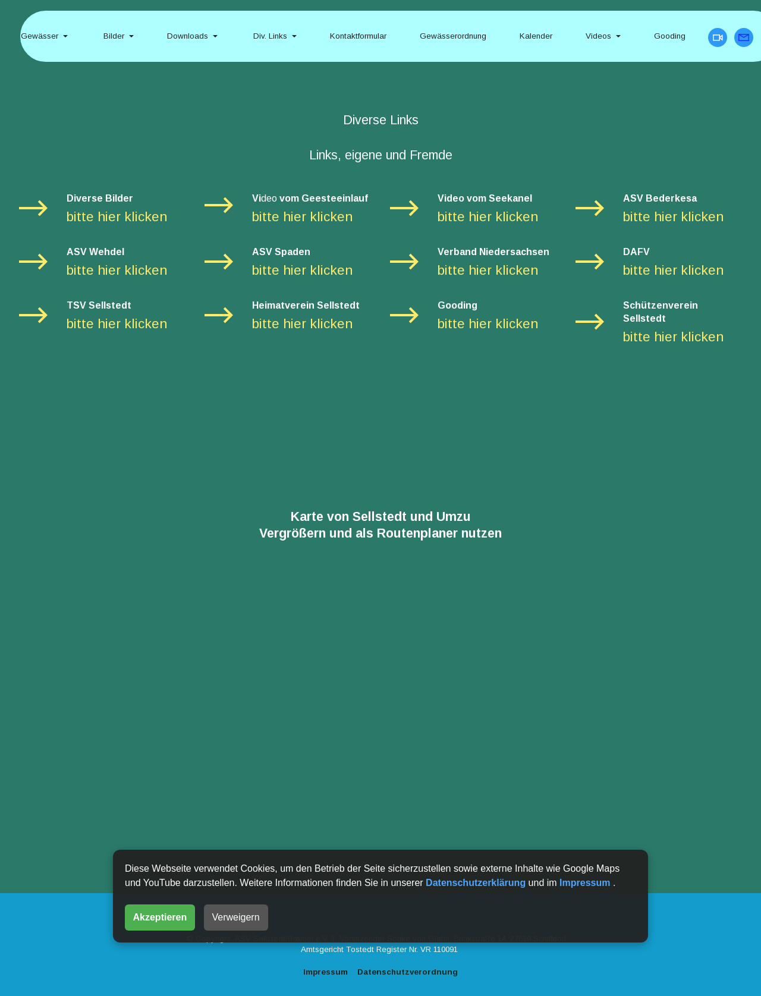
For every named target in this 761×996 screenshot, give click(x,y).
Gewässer (39, 36)
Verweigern (236, 917)
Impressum (586, 883)
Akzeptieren (160, 917)
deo (269, 198)
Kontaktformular (358, 36)
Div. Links (269, 36)
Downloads (187, 36)
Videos (598, 36)
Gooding (671, 36)
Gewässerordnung (453, 36)
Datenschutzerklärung (477, 883)
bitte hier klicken (117, 216)
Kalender (536, 36)
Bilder (112, 36)
